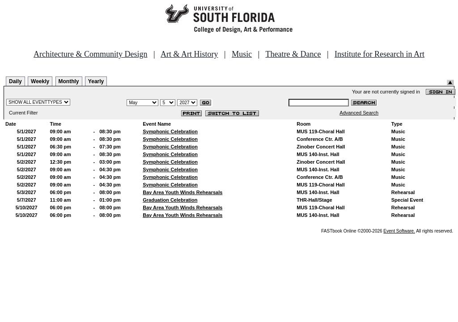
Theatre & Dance (293, 54)
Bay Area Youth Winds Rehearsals (182, 192)
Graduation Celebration (170, 200)
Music (242, 54)
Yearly (96, 81)
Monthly (69, 81)
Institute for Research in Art (379, 54)
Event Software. (399, 231)
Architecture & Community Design (90, 54)
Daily (15, 81)
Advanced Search (358, 112)
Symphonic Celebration (170, 131)
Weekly (40, 81)
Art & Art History (189, 54)
